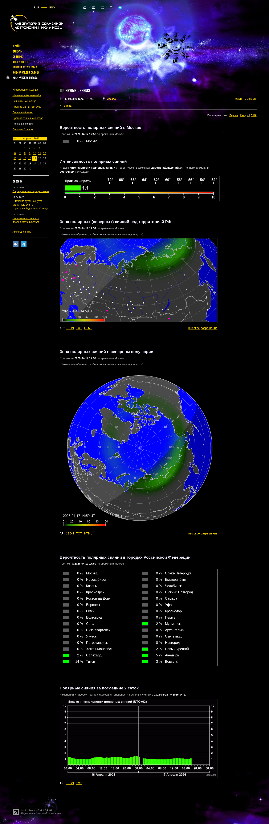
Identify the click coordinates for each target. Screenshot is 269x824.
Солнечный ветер (23, 112)
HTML (88, 328)
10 (34, 153)
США (254, 115)
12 (44, 153)
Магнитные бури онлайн (27, 95)
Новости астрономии (25, 67)
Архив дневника (22, 231)
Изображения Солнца (25, 89)
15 (24, 158)
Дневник (18, 57)
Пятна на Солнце (23, 129)
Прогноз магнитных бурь (27, 106)
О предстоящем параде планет (31, 191)
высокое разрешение (202, 328)
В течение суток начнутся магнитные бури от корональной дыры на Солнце (30, 205)
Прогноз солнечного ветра (28, 118)
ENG (52, 7)
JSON (70, 328)
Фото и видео (20, 62)
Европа (233, 115)
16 (29, 158)
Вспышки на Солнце (24, 101)
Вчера (68, 105)
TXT (79, 328)
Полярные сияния (75, 90)
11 (39, 153)
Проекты (18, 51)
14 (20, 158)
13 (15, 158)
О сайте (17, 46)
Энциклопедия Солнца (26, 72)
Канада (244, 115)
